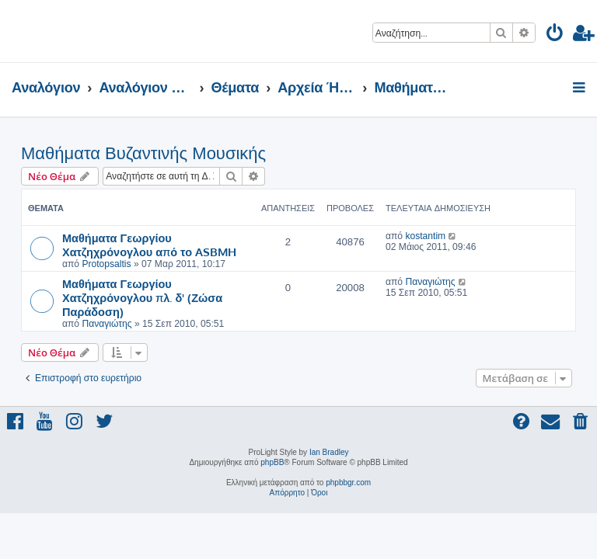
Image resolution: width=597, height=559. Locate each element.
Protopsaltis (106, 264)
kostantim (425, 236)
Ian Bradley (329, 452)
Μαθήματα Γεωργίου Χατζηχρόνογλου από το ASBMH (149, 245)
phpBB (272, 462)
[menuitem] (555, 35)
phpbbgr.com (348, 482)
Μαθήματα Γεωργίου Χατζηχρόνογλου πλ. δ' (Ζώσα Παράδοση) (142, 297)
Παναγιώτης (106, 323)
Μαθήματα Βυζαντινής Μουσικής (143, 153)
